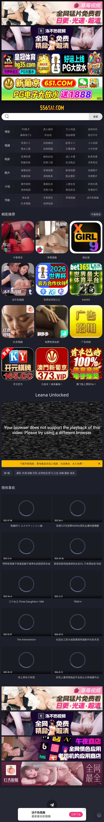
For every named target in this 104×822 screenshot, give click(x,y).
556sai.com (52, 107)
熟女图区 (70, 176)
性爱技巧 (93, 189)
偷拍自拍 (48, 156)
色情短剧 (48, 203)
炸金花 (48, 135)
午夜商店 (48, 197)
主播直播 (70, 148)
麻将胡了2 (25, 135)
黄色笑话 (70, 189)
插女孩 (25, 197)
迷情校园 (26, 189)
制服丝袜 (26, 162)
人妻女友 (70, 183)
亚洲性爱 (26, 156)
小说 (7, 186)
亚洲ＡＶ (26, 142)
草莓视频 (70, 197)
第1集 (7, 473)
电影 (7, 159)
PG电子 (26, 129)
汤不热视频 (93, 197)
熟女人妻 (26, 148)
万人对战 (70, 129)
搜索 (95, 116)
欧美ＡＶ (70, 142)
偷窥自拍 (26, 170)
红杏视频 (26, 203)
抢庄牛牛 (93, 135)
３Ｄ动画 (93, 142)
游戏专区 (93, 129)
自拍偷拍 (48, 142)
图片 (7, 173)
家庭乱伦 (48, 183)
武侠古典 (93, 183)
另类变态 (93, 162)
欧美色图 (70, 170)
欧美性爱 (93, 156)
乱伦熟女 (70, 162)
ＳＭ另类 (93, 148)
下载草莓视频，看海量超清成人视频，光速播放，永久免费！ (60, 464)
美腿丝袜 (26, 176)
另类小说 (48, 189)
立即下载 (76, 814)
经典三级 (48, 162)
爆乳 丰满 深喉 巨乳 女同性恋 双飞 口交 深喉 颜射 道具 (46, 473)
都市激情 (26, 183)
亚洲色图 (48, 170)
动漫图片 (93, 170)
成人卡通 (70, 156)
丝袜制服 (48, 148)
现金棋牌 (70, 135)
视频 (7, 145)
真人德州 (48, 129)
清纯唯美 (48, 176)
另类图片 (93, 176)
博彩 (7, 132)
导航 (7, 200)
